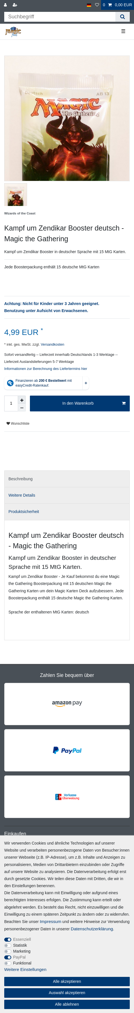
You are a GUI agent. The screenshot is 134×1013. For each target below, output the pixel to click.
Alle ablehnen (67, 1004)
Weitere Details (21, 495)
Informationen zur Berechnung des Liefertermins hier (45, 369)
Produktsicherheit (23, 511)
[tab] (67, 478)
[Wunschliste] (97, 5)
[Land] (89, 5)
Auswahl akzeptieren (67, 992)
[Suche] (122, 17)
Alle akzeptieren (67, 981)
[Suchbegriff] (59, 17)
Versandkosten (52, 345)
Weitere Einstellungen (25, 969)
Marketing (21, 951)
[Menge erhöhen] (22, 400)
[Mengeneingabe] (11, 403)
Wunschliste (17, 424)
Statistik (20, 945)
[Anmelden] (6, 5)
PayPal (19, 957)
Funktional (22, 963)
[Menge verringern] (22, 407)
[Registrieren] (15, 5)
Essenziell (22, 939)
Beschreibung (20, 479)
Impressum (50, 921)
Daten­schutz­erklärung (92, 928)
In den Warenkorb (94, 403)
